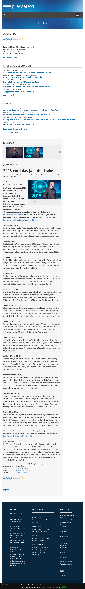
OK (64, 587)
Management (40, 550)
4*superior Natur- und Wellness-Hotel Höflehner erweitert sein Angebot (29, 72)
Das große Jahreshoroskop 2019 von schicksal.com (21, 82)
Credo (34, 552)
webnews (35, 540)
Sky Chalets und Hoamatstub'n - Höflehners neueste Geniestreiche (27, 87)
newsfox (46, 538)
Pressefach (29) (10, 57)
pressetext (35, 538)
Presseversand (36, 529)
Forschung (42, 520)
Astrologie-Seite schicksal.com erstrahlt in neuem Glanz (23, 77)
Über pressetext (37, 547)
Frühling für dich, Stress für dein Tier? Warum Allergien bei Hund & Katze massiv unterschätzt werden (39, 119)
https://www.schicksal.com (13, 215)
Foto (41, 531)
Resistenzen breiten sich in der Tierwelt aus (19, 124)
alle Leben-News (13, 133)
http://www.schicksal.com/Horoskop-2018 (18, 436)
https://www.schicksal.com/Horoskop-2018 (19, 220)
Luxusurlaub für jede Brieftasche (15, 129)
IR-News (35, 522)
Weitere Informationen (53, 587)
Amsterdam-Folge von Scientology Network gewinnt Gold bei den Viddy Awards (31, 110)
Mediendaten (41, 552)
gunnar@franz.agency (23, 470)
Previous (4, 152)
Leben (48, 520)
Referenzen (35, 554)
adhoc (41, 538)
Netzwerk (48, 550)
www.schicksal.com (22, 472)
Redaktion (35, 531)
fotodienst (42, 540)
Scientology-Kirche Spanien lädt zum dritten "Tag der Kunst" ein (26, 115)
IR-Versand (45, 529)
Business (35, 520)
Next (60, 152)
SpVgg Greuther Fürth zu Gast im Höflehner (18, 91)
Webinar (46, 531)
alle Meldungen (13, 95)
